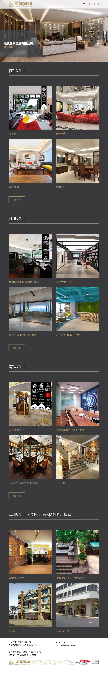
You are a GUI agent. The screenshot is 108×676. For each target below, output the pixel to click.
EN (90, 4)
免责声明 (32, 652)
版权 (39, 652)
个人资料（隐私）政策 (18, 652)
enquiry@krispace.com (65, 645)
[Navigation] (84, 4)
